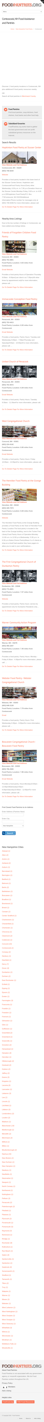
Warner (6, 1295)
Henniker (6, 1057)
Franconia (7, 1004)
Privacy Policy (7, 1383)
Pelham (6, 1198)
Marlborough (8, 1130)
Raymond (7, 1231)
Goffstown (7, 1029)
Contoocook (8, 948)
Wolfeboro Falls (9, 1344)
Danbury (6, 956)
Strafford (6, 1275)
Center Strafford (9, 916)
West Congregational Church (15, 421)
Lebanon (6, 1093)
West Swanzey (9, 1324)
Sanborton (7, 1263)
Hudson (6, 1069)
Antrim (5, 859)
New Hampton (8, 1166)
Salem (5, 1255)
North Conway (8, 1186)
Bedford (6, 879)
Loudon (6, 1118)
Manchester (8, 1126)
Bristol (5, 908)
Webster (6, 1303)
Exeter (5, 996)
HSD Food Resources (25, 1402)
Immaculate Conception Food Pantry (19, 299)
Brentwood (7, 904)
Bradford (6, 899)
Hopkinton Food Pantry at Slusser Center (21, 147)
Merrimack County (29, 96)
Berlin (5, 887)
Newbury (6, 1170)
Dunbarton (7, 972)
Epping (6, 988)
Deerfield (6, 960)
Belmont (6, 883)
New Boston (8, 1158)
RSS (3, 1387)
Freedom (6, 1013)
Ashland (6, 863)
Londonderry (8, 1114)
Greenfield (7, 1033)
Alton (5, 855)
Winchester (7, 1336)
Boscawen (7, 895)
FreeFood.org (8, 1402)
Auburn (6, 867)
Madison (6, 1122)
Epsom (6, 992)
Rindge (6, 1239)
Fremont (6, 1017)
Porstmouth (7, 1223)
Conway (6, 952)
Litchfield (6, 1105)
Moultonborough (9, 1150)
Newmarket (7, 1178)
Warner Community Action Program (19, 622)
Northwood (7, 1190)
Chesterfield (8, 924)
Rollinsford (7, 1247)
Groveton (6, 1045)
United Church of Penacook (15, 361)
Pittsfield (6, 1211)
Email (4, 270)
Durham (6, 976)
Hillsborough (8, 1061)
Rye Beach (7, 1251)
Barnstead (7, 871)
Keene (5, 1077)
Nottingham (7, 1194)
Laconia (6, 1085)
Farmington (7, 1000)
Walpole (6, 1291)
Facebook (6, 1387)
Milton (5, 1146)
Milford (6, 1142)
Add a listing (6, 1391)
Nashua (6, 1154)
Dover (5, 968)
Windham (7, 1340)
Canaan (6, 912)
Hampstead (7, 1049)
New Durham (8, 1162)
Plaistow (6, 1215)
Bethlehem (7, 891)
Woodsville (7, 1348)
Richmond (7, 1235)
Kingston (6, 1081)
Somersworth (8, 1271)
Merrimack (7, 1138)
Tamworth (7, 1279)
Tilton (5, 1283)
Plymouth (7, 1219)
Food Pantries (22, 6)
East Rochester (9, 980)
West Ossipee (8, 1316)
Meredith (6, 1134)
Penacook (7, 1202)
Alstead (6, 851)
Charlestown (8, 920)
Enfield (6, 984)
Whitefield (7, 1328)
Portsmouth (7, 1227)
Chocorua (7, 932)
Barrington (7, 875)
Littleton (6, 1110)
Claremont (7, 936)
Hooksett (6, 1065)
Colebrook (7, 940)
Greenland (7, 1037)
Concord (7, 944)
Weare (5, 1299)
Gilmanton (7, 1021)
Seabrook (7, 1267)
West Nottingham (9, 1312)
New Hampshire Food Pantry (24, 29)
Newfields (7, 1174)
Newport (6, 1182)
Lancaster (7, 1089)
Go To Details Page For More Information (17, 207)
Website (5, 175)
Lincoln (6, 1101)
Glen (5, 1025)
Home (12, 29)
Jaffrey (6, 1073)
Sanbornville (8, 1259)
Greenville (7, 1041)
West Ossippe (8, 1320)
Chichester (7, 928)
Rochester (7, 1243)
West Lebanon (8, 1307)
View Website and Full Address (14, 165)
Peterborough (8, 1206)
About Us (28, 1418)
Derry (5, 964)
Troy (5, 1287)
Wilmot (6, 1332)
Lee (4, 1097)
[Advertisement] (22, 55)
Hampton (6, 1053)
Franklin (6, 1009)
